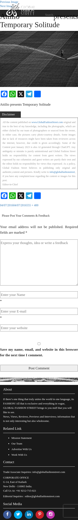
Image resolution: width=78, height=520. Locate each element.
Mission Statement (21, 437)
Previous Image (9, 2)
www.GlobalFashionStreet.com (47, 122)
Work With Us (19, 454)
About (7, 389)
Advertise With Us (21, 449)
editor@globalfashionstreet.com (42, 496)
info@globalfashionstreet (62, 172)
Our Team (16, 443)
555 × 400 (32, 205)
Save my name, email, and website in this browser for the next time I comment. (39, 352)
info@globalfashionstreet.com (48, 472)
